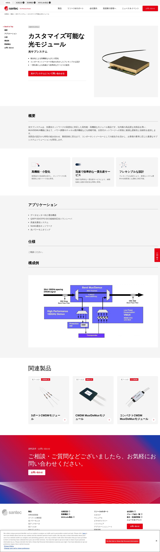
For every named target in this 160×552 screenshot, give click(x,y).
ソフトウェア (99, 524)
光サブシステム (21, 14)
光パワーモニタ (34, 521)
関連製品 (7, 44)
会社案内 (130, 511)
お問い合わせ (150, 8)
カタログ (97, 515)
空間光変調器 (33, 515)
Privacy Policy (9, 546)
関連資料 (97, 530)
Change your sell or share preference (16, 548)
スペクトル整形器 (35, 518)
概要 (6, 30)
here (84, 533)
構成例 (6, 41)
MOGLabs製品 (43, 3)
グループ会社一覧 (133, 514)
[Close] (156, 540)
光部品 (8, 3)
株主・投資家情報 (133, 517)
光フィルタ (32, 527)
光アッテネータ (34, 524)
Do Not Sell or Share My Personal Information (122, 541)
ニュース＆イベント (130, 8)
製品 (12, 14)
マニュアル (98, 518)
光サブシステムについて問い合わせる (48, 73)
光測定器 (19, 3)
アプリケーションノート (103, 527)
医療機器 (30, 3)
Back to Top (8, 26)
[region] (80, 541)
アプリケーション (10, 34)
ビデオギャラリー (100, 521)
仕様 (6, 37)
